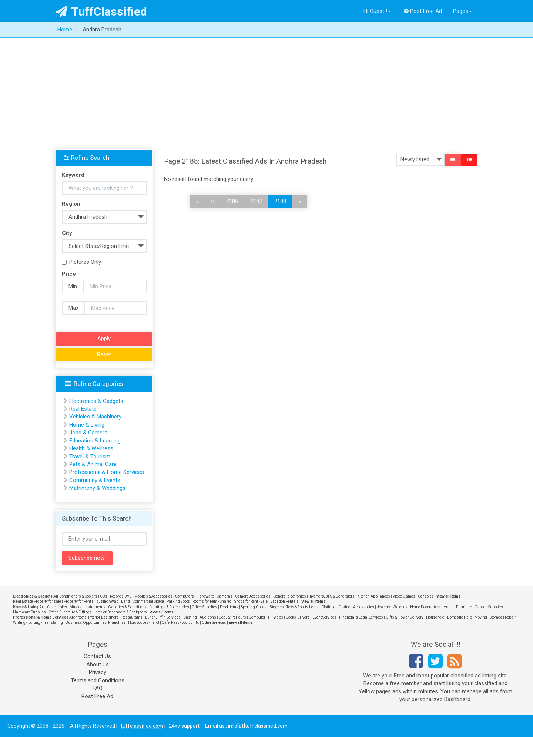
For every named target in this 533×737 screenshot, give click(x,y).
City (67, 233)
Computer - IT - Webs (266, 617)
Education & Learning (95, 440)
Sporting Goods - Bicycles (262, 607)
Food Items (229, 607)
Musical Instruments (87, 607)
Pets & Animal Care (93, 464)
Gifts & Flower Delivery (404, 617)
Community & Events (94, 480)
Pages (462, 11)
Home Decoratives (425, 607)
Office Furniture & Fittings (70, 612)
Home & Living (86, 424)
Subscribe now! (87, 558)
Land (125, 601)
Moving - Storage (488, 617)
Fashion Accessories (356, 607)
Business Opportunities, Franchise (95, 622)
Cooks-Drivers (298, 617)
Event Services (324, 617)
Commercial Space (148, 601)
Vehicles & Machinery (95, 416)
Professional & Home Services (106, 472)
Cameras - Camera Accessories (244, 596)
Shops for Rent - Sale (251, 601)
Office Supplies (204, 607)
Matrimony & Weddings (97, 488)
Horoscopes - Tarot (143, 622)
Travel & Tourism (89, 456)
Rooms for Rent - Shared (212, 601)
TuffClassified (101, 11)
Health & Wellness (91, 448)
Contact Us (97, 656)
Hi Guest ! (377, 11)
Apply (104, 338)
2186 (232, 201)
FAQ (98, 688)
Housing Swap (106, 601)
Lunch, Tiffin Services (163, 617)
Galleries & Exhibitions (127, 607)
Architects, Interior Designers (94, 617)
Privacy (97, 672)
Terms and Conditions (97, 680)
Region (71, 204)
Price (69, 273)
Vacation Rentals (284, 601)
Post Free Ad (423, 11)
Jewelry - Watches (392, 607)
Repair (510, 617)
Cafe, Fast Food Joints (180, 622)
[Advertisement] (266, 94)
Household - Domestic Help (449, 617)
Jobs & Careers (88, 432)
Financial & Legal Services (361, 617)
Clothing (328, 607)
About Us (97, 664)
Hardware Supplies (29, 612)
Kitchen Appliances (373, 596)
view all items (448, 596)
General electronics (289, 596)
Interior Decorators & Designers (120, 612)
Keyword (73, 175)
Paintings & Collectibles (169, 607)
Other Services (214, 622)
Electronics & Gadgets (96, 401)
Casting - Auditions (199, 617)
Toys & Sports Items (302, 607)
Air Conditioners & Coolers (75, 596)
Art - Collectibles (53, 607)
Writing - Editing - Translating (38, 622)
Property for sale (47, 601)
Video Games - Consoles (413, 596)
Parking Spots (178, 601)
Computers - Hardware (194, 596)
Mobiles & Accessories (153, 596)
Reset (104, 354)
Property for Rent (77, 601)
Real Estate (83, 408)
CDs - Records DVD (116, 596)
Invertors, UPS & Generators (332, 596)
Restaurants (132, 617)
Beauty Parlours (232, 617)
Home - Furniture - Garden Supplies (473, 607)
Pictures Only (81, 262)
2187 (256, 201)
